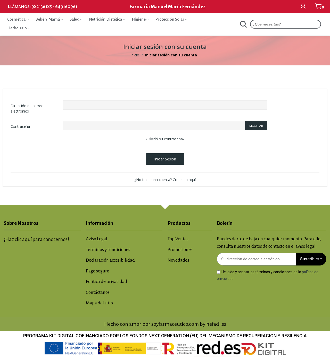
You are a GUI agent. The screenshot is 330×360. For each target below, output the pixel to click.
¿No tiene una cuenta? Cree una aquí (165, 179)
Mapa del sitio (99, 303)
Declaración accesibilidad (110, 260)
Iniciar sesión (165, 159)
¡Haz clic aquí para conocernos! (36, 239)
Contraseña (20, 126)
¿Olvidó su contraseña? (165, 138)
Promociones (180, 249)
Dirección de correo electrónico (27, 108)
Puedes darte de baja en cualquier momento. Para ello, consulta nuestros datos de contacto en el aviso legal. (269, 242)
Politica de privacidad (106, 281)
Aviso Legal (96, 238)
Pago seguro (97, 271)
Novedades (178, 260)
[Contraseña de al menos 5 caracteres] (154, 125)
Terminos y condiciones (108, 249)
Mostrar (256, 125)
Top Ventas (178, 238)
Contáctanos (98, 292)
